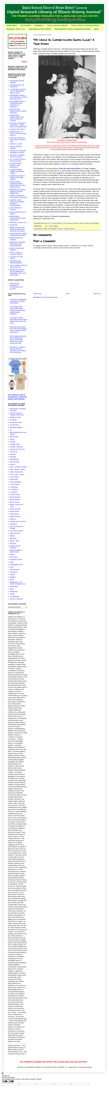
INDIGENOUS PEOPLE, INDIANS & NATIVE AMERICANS (18, 191)
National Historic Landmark (15, 546)
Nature (12, 554)
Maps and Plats (15, 533)
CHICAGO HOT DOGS (17, 129)
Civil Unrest (13, 452)
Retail (12, 579)
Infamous (72, 228)
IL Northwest (14, 489)
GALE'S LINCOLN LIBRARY (57, 25)
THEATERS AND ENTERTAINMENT (16, 262)
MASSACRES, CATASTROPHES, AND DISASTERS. (17, 218)
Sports (12, 589)
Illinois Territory (15, 511)
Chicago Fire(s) (15, 444)
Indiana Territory (15, 516)
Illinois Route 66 (15, 509)
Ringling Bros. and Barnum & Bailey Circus (17, 583)
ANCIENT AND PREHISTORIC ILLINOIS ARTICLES (18, 111)
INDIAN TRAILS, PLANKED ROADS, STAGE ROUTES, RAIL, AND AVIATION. (18, 184)
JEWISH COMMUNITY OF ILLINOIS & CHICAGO (18, 196)
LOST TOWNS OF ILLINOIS (16, 208)
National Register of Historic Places (16, 551)
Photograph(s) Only (16, 564)
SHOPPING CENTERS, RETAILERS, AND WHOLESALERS (17, 243)
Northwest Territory (16, 559)
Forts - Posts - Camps (17, 474)
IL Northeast (14, 487)
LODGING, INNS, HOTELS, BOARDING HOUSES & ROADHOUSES (17, 202)
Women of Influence (16, 599)
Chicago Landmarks (16, 447)
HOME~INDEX (12, 25)
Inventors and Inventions (18, 521)
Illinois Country (14, 502)
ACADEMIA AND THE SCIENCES (17, 86)
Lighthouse (13, 524)
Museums (13, 543)
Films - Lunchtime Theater (18, 467)
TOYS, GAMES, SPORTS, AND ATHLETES (18, 266)
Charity (12, 439)
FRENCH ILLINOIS (16, 144)
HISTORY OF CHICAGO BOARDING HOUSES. (18, 151)
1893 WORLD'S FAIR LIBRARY (40, 29)
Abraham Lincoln (15, 417)
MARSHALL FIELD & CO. (16, 29)
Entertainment (14, 459)
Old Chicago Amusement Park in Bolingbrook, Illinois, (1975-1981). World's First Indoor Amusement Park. (18, 339)
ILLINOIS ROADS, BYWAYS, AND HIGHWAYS (16, 165)
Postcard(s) (13, 572)
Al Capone (60, 228)
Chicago (66, 228)
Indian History (14, 514)
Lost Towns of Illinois (16, 531)
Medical (12, 536)
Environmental (14, 462)
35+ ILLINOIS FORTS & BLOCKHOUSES (18, 160)
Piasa (12, 567)
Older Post (97, 294)
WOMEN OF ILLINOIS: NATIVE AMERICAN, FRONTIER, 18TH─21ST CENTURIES (18, 272)
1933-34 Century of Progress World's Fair (17, 414)
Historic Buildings (15, 482)
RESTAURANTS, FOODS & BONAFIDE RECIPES (73, 29)
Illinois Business (15, 497)
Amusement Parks (16, 422)
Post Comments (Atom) (50, 297)
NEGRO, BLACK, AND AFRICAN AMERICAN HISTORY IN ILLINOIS (17, 229)
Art (11, 430)
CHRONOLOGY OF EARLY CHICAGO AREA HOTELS (18, 133)
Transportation (14, 596)
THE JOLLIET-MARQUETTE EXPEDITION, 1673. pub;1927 (16, 286)
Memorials (13, 538)
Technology (13, 591)
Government (14, 479)
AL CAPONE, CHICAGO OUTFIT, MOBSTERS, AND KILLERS (18, 91)
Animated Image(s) (16, 427)
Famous (12, 464)
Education (13, 457)
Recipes (12, 574)
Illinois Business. (15, 499)
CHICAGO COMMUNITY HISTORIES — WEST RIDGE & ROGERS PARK (18, 125)
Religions (13, 577)
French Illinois (14, 477)
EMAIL (96, 29)
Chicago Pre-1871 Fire (17, 449)
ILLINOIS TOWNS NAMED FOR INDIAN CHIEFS (17, 171)
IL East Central (15, 484)
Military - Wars (14, 541)
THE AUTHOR (25, 25)
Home (67, 294)
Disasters (13, 454)
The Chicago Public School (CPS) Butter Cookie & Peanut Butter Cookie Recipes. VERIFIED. (17, 310)
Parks (12, 562)
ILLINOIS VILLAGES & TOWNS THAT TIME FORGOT (17, 177)
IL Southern (13, 492)
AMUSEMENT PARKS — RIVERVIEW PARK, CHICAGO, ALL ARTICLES (18, 104)
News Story (13, 557)
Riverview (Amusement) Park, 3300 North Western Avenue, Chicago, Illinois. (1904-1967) (18, 329)
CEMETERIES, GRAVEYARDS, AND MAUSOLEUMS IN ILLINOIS (17, 118)
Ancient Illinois (14, 425)
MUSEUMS (13, 225)
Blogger (89, 1067)
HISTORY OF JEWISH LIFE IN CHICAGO (17, 156)
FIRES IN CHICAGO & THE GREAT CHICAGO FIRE (17, 139)
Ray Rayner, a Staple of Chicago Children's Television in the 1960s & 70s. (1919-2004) (18, 349)
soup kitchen (75, 168)
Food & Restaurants (16, 472)
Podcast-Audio (14, 569)
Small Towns (14, 586)
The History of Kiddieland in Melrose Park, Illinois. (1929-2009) (18, 301)
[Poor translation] (11, 1081)
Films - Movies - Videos (17, 469)
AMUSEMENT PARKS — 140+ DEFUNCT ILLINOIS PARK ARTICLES (18, 97)
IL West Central (15, 494)
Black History (14, 437)
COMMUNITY (39, 25)
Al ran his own (64, 168)
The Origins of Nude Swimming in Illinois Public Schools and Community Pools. (18, 320)
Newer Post (37, 294)
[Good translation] (5, 1081)
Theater (12, 594)
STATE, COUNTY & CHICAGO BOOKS (85, 25)
